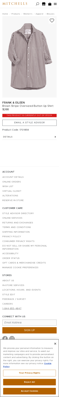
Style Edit (8, 295)
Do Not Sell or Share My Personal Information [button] (24, 247)
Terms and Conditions (16, 227)
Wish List (8, 186)
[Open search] (37, 4)
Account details (13, 177)
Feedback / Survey (14, 299)
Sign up (29, 330)
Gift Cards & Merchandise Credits (24, 263)
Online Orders (11, 182)
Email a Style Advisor (29, 123)
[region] (29, 368)
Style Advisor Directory (18, 213)
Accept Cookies (29, 391)
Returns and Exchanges (17, 223)
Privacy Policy (11, 237)
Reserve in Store (13, 200)
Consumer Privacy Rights (18, 241)
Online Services (12, 218)
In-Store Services (13, 285)
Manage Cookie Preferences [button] (20, 268)
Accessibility (10, 254)
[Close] (55, 343)
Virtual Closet (12, 191)
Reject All (29, 382)
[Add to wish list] (52, 20)
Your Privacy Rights (29, 373)
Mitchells (15, 4)
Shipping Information (16, 232)
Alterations (10, 196)
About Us (8, 281)
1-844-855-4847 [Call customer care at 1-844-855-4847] (12, 309)
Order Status (11, 258)
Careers (7, 304)
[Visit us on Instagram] (12, 338)
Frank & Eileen (13, 102)
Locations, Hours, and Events (21, 290)
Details (29, 137)
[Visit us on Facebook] (5, 338)
